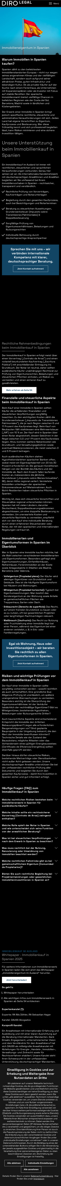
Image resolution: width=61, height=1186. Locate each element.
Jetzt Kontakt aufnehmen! (30, 268)
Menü (54, 3)
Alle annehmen (31, 1169)
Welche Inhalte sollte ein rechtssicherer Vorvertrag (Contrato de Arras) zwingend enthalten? (26, 761)
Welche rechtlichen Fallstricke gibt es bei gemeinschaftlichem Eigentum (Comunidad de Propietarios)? (27, 809)
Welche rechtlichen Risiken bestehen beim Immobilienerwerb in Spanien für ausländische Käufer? (27, 748)
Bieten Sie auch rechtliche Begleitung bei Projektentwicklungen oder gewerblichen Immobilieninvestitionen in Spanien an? (27, 822)
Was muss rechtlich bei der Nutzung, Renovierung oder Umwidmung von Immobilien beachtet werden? (24, 796)
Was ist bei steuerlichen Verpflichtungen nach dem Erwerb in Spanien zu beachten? (27, 785)
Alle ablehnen (14, 1163)
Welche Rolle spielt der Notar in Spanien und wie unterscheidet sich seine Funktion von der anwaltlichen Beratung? (27, 773)
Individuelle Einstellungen (41, 1163)
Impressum (38, 1178)
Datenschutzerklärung (42, 1176)
